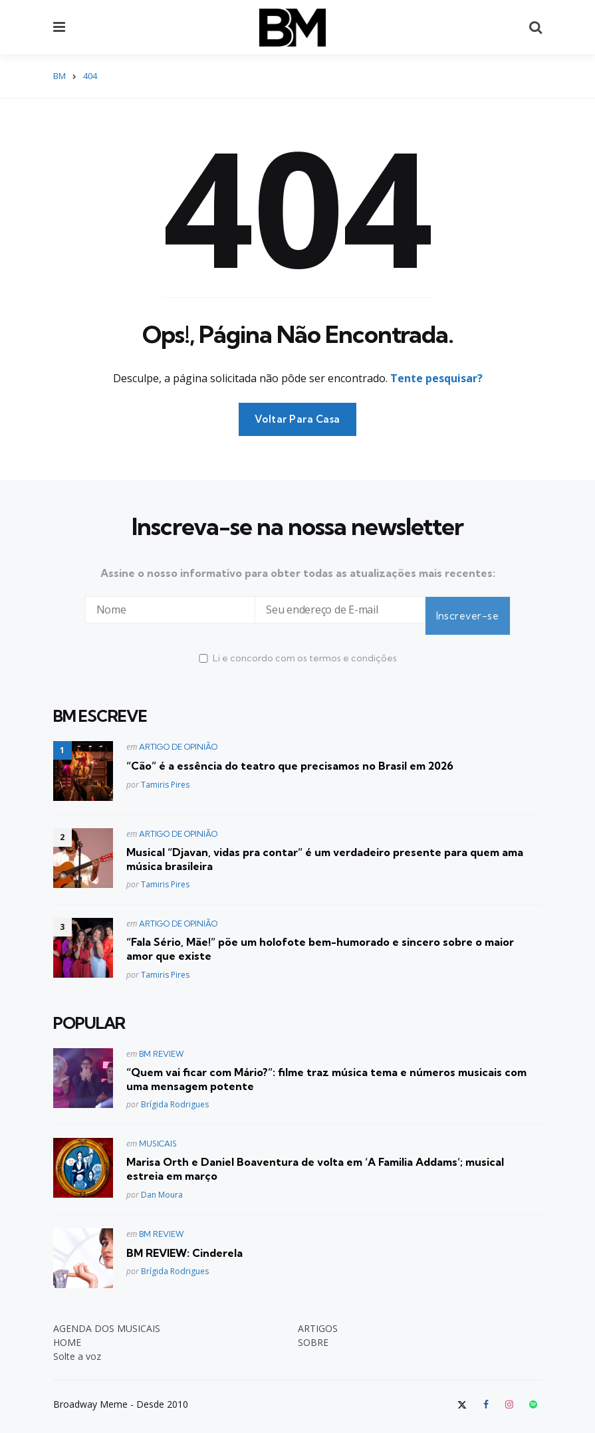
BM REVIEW (161, 1042)
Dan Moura (162, 1182)
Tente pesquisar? (436, 378)
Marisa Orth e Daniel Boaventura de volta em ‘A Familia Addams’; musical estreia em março (315, 1157)
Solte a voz (77, 1344)
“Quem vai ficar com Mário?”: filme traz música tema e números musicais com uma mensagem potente (326, 1067)
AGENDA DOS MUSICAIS (106, 1316)
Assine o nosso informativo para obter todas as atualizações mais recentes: (297, 573)
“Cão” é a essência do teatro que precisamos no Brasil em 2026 (289, 753)
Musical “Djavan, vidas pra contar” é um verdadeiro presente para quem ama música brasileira (324, 847)
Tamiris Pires (165, 772)
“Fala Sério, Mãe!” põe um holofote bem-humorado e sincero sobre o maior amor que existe (320, 937)
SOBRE (313, 1330)
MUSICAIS (158, 1132)
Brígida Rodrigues (175, 1093)
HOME (67, 1330)
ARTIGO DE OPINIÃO (178, 735)
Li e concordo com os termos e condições (297, 646)
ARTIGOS (318, 1316)
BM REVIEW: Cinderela (184, 1241)
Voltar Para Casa (297, 419)
